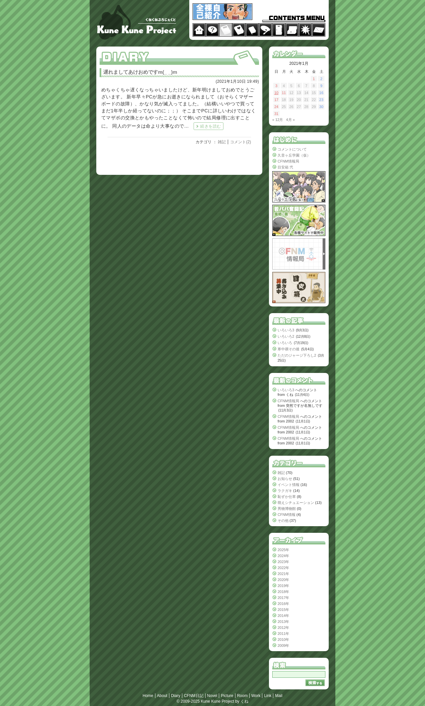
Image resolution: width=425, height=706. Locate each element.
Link (267, 695)
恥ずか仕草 (287, 497)
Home (148, 695)
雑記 (222, 142)
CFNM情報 (287, 515)
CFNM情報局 (288, 161)
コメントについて (292, 149)
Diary (175, 695)
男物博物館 (287, 509)
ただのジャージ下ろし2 (297, 355)
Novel (212, 695)
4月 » (290, 120)
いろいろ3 (286, 330)
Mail (278, 695)
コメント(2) (240, 142)
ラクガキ (285, 491)
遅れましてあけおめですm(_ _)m (140, 72)
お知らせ (285, 479)
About (162, 695)
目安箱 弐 (285, 167)
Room (242, 695)
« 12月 (277, 120)
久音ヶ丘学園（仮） (294, 155)
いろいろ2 (286, 336)
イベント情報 (288, 485)
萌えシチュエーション (296, 503)
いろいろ (285, 343)
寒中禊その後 (288, 349)
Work (256, 695)
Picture (227, 695)
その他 (283, 521)
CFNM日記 (194, 695)
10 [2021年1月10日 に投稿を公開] (276, 93)
